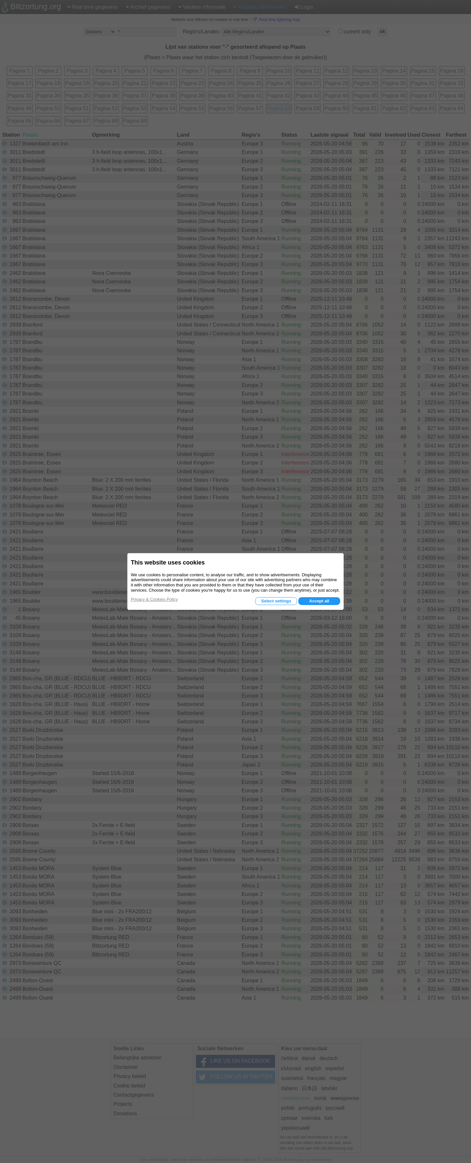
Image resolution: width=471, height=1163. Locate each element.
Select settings (276, 600)
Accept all (319, 600)
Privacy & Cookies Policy (154, 599)
